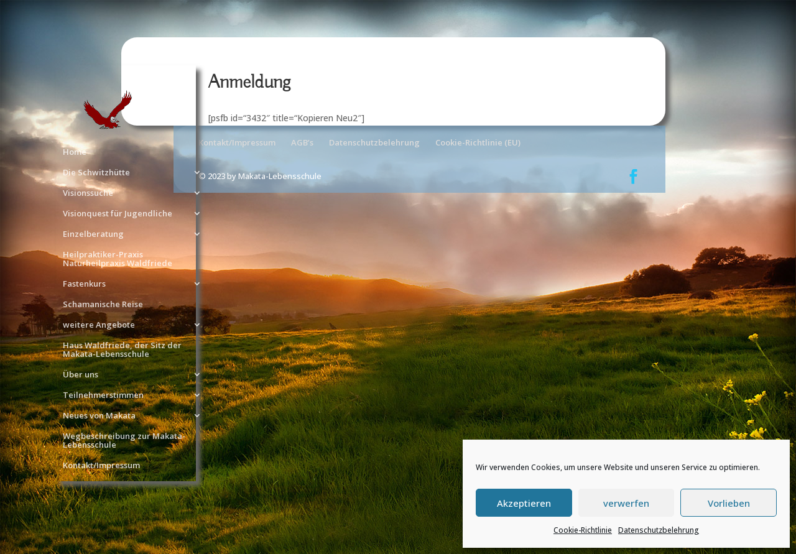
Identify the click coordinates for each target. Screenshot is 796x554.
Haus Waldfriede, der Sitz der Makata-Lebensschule (122, 350)
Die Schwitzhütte (96, 173)
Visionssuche (88, 193)
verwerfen (626, 503)
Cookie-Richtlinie (582, 530)
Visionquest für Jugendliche (117, 214)
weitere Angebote (99, 325)
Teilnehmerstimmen (103, 395)
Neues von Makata (99, 416)
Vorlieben (729, 503)
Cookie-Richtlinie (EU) (478, 142)
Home (74, 152)
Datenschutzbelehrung (658, 530)
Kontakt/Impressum (101, 466)
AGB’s (302, 142)
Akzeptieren (524, 503)
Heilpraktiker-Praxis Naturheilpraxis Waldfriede (117, 259)
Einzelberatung (93, 234)
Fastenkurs (84, 284)
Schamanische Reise (103, 305)
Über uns (80, 375)
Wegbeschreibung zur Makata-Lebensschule (124, 441)
